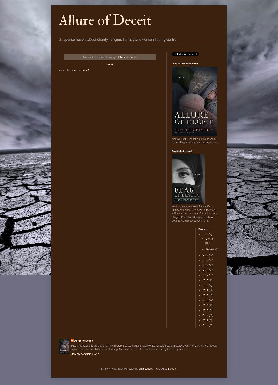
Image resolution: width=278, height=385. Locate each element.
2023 (205, 265)
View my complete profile (85, 354)
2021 (205, 275)
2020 (205, 280)
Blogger (172, 368)
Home (109, 64)
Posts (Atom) (81, 70)
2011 (205, 320)
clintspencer (145, 368)
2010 (205, 325)
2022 (205, 270)
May (208, 238)
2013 (205, 310)
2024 (205, 260)
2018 (205, 285)
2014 (205, 305)
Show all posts (127, 57)
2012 (205, 315)
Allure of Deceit (105, 20)
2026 (205, 234)
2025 (205, 255)
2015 (205, 300)
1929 (207, 243)
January (210, 249)
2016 (205, 295)
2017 (205, 290)
